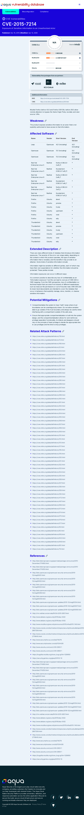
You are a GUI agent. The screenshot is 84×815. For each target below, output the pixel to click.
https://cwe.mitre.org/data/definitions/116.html (21, 307)
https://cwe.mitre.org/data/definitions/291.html (21, 336)
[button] (79, 4)
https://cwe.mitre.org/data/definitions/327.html (21, 453)
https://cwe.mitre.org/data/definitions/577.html (21, 494)
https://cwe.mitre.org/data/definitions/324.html (21, 442)
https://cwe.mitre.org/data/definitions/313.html (21, 413)
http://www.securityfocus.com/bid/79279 (19, 621)
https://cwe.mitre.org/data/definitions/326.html (21, 450)
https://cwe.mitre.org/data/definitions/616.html (21, 505)
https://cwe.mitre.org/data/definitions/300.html (21, 369)
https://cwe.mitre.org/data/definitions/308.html (21, 398)
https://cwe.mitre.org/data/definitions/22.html (20, 318)
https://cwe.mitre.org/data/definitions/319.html (21, 424)
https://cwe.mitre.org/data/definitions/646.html (21, 512)
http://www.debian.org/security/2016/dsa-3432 (21, 600)
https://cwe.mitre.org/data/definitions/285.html (21, 325)
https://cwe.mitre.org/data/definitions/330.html (21, 464)
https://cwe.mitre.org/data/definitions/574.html (21, 483)
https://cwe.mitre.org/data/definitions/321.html (21, 431)
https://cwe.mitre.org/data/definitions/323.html (21, 439)
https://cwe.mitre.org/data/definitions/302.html (21, 376)
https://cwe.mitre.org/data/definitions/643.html (21, 508)
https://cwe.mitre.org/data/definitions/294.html (21, 347)
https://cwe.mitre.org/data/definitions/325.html (21, 446)
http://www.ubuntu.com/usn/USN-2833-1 (19, 629)
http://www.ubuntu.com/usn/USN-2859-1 (19, 632)
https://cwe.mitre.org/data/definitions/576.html (21, 490)
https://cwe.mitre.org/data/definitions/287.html (21, 329)
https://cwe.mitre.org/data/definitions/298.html (21, 362)
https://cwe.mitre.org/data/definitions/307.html (21, 395)
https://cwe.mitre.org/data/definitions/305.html (21, 387)
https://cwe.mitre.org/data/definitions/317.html (21, 417)
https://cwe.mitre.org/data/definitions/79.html (21, 519)
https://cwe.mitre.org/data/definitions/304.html (21, 384)
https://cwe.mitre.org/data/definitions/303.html (21, 380)
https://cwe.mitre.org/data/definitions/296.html (21, 354)
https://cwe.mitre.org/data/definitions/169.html (21, 314)
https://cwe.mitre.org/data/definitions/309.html (21, 402)
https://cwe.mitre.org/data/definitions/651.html (21, 516)
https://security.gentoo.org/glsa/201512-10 (19, 642)
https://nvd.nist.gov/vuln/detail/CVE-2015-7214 (65, 98)
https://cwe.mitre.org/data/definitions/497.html (21, 472)
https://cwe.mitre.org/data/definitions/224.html (21, 321)
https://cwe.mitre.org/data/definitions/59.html (20, 497)
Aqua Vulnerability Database (25, 5)
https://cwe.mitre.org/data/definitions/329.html (21, 461)
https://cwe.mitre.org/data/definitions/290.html (21, 332)
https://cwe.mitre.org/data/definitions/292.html (21, 340)
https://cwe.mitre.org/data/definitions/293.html (21, 343)
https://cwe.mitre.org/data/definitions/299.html (21, 365)
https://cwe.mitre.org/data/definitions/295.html (21, 351)
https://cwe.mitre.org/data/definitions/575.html (21, 486)
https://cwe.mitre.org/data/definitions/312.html (21, 409)
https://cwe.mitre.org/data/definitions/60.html (21, 501)
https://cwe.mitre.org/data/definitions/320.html (21, 428)
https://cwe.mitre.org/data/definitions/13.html (20, 310)
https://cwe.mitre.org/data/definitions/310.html (21, 406)
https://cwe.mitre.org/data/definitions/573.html (21, 479)
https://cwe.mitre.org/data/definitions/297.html (21, 358)
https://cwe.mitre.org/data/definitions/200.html (65, 102)
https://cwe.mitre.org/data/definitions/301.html (21, 373)
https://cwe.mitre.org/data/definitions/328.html (21, 457)
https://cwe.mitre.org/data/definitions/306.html (21, 391)
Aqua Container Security (13, 779)
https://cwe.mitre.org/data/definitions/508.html (21, 475)
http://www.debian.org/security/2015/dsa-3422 (21, 596)
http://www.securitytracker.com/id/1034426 (20, 625)
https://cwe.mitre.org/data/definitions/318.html (21, 420)
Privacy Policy (36, 801)
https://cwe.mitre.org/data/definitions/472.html (21, 468)
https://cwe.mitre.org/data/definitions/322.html (21, 435)
